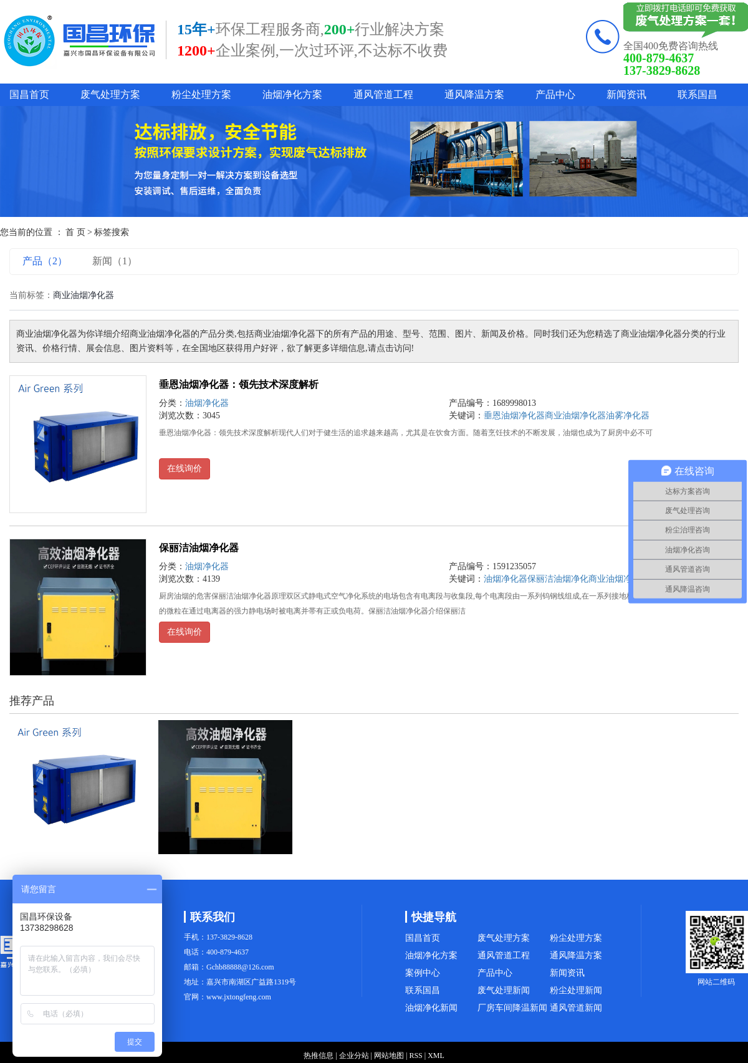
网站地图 (389, 1055)
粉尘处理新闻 (576, 990)
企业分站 (354, 1055)
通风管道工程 (383, 94)
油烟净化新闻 (431, 1007)
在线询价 (184, 468)
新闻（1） (114, 261)
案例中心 (422, 973)
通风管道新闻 (576, 1007)
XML (436, 1055)
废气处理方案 (110, 94)
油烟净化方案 (292, 94)
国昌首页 (29, 94)
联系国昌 (697, 94)
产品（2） (44, 261)
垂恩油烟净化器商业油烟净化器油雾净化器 (567, 415)
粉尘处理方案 (201, 94)
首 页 (75, 232)
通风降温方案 (474, 94)
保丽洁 (540, 579)
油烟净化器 (207, 403)
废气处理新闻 (503, 990)
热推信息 (318, 1055)
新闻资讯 (626, 94)
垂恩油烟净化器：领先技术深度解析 (239, 384)
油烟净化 (571, 579)
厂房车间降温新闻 (512, 1007)
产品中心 (555, 94)
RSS (415, 1055)
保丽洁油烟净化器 (199, 547)
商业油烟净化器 (619, 579)
